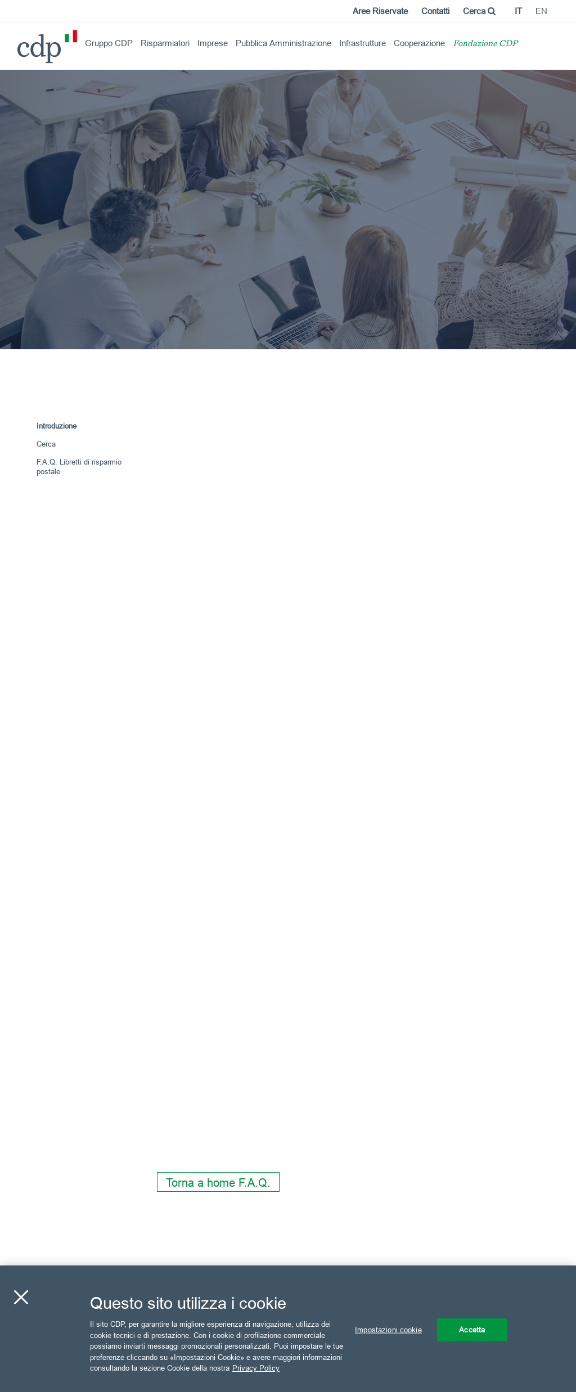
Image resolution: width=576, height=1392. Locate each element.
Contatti (435, 11)
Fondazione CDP (485, 44)
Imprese (212, 43)
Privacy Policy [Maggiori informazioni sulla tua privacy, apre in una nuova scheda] (256, 1367)
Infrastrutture (362, 43)
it (518, 11)
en (541, 11)
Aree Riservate (380, 11)
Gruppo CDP (109, 43)
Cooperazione (419, 43)
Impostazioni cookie (388, 1329)
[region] (288, 1328)
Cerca (479, 11)
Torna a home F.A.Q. (218, 1182)
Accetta (472, 1329)
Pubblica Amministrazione (283, 43)
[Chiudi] (20, 1297)
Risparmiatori (165, 43)
